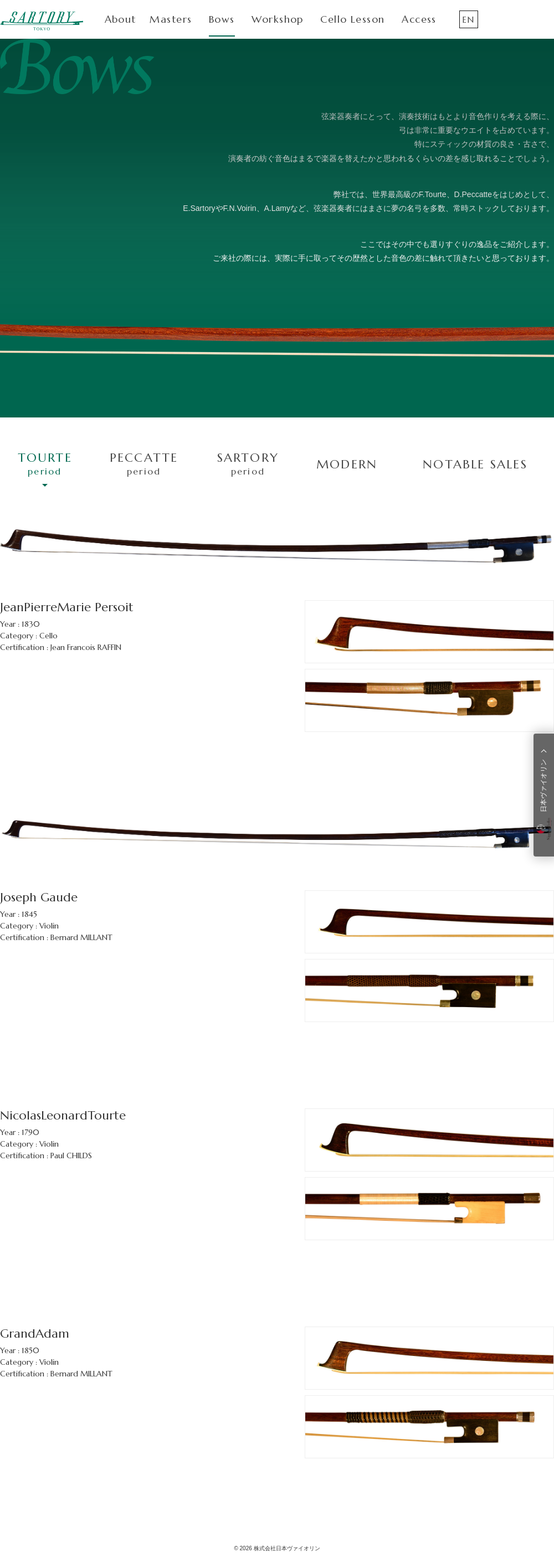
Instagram (496, 19)
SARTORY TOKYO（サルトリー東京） (41, 21)
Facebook (522, 19)
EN (468, 19)
